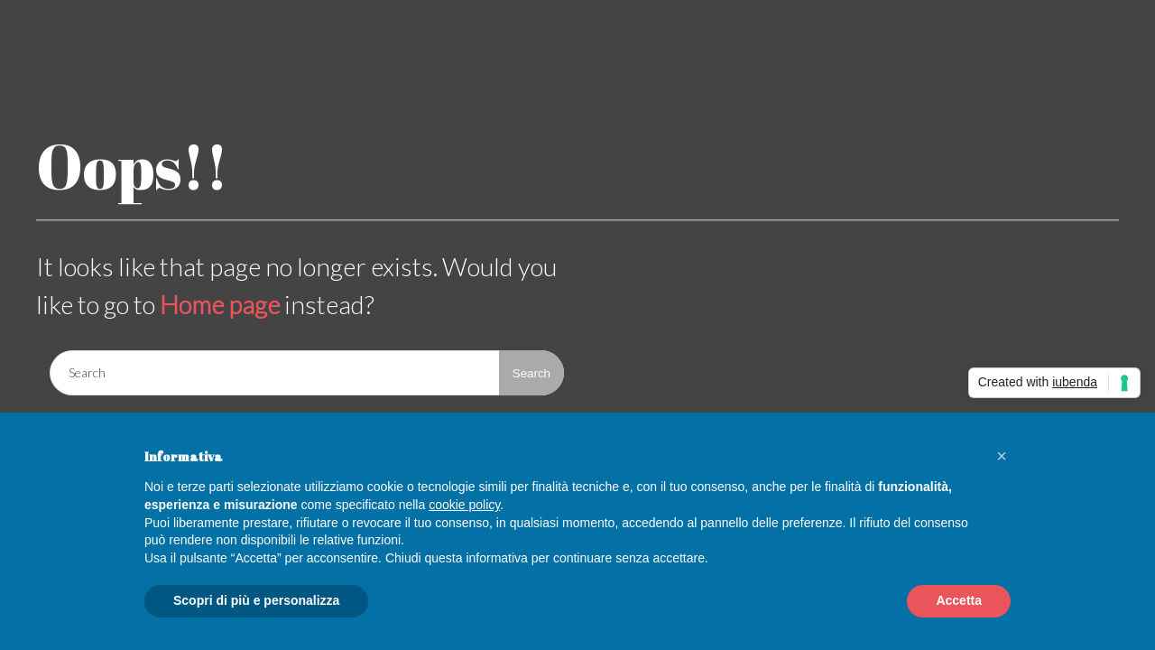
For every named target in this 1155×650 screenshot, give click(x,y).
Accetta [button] (959, 600)
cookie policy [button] (464, 504)
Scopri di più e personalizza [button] (256, 600)
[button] (1001, 455)
